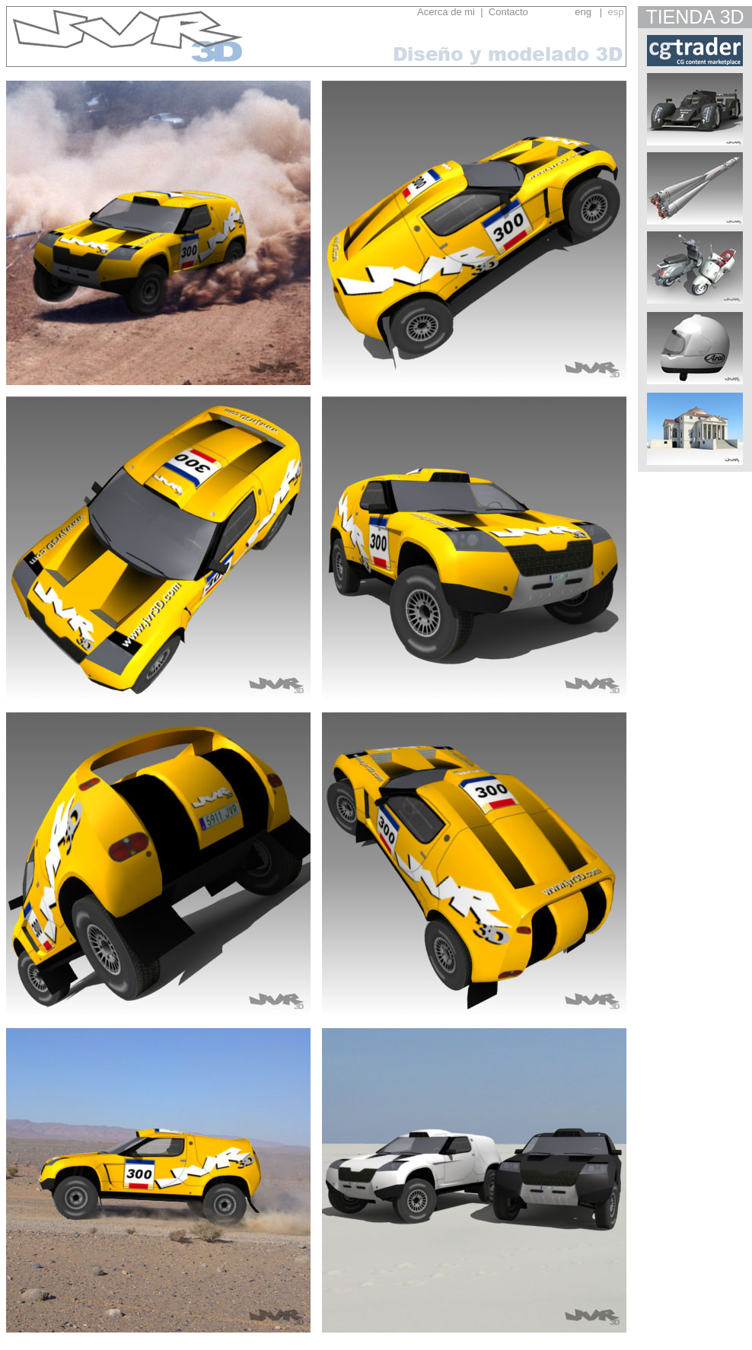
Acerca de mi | (450, 12)
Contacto (529, 12)
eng (583, 12)
